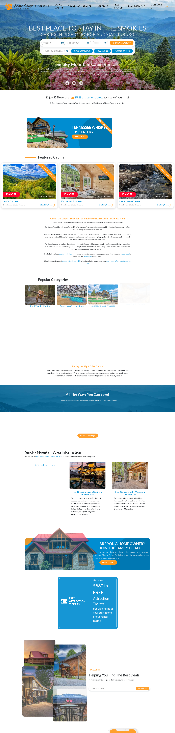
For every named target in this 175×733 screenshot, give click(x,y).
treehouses (88, 254)
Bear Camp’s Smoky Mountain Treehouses (130, 493)
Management (137, 6)
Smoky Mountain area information (49, 457)
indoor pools (125, 252)
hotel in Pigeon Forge (61, 69)
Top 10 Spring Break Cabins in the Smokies (87, 493)
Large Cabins (59, 6)
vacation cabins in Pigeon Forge (72, 67)
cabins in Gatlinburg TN (71, 259)
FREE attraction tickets (87, 95)
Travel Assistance (80, 6)
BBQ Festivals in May (45, 465)
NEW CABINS (102, 51)
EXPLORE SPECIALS (82, 51)
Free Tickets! (119, 6)
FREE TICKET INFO (122, 51)
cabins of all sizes (65, 252)
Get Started (108, 562)
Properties (42, 6)
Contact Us (156, 6)
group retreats (85, 72)
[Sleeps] (100, 43)
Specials (103, 6)
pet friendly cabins (107, 69)
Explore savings (89, 435)
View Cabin (98, 141)
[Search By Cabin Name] (56, 51)
